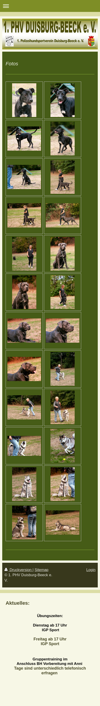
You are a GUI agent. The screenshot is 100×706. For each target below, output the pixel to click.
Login (91, 570)
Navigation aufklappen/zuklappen (50, 6)
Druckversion (18, 570)
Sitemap (41, 570)
